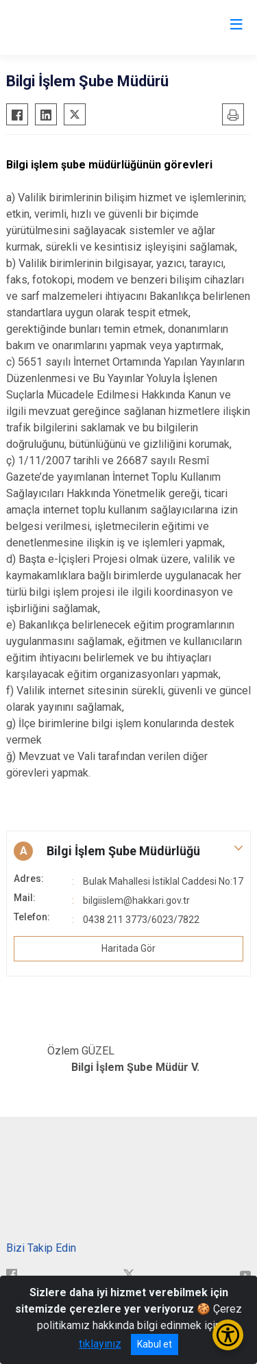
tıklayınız (100, 1343)
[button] (128, 851)
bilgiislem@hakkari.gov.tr (136, 900)
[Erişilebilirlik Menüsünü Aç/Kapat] (227, 1334)
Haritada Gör (128, 948)
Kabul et (154, 1344)
